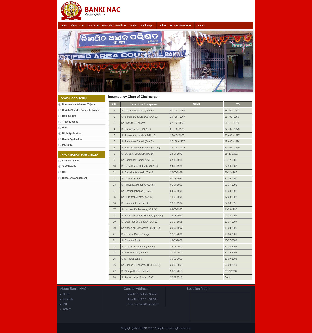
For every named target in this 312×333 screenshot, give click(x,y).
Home (63, 25)
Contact (201, 25)
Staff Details (69, 166)
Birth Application (71, 133)
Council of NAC (71, 160)
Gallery (67, 309)
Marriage (67, 144)
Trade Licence (70, 121)
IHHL (65, 127)
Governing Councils (114, 25)
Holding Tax (69, 116)
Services (93, 25)
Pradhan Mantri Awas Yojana (78, 104)
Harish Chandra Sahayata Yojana (80, 110)
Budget (162, 25)
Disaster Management (181, 25)
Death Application (72, 139)
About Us (77, 25)
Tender (132, 25)
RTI (64, 172)
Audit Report (147, 25)
